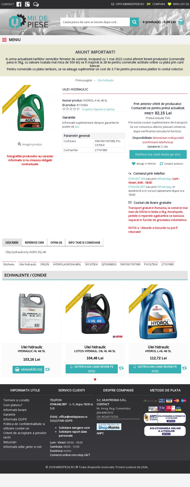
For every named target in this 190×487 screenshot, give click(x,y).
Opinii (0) (56, 242)
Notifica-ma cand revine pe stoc (158, 154)
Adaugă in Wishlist (146, 163)
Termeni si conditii (16, 400)
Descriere (12, 242)
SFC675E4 (91, 264)
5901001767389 (130, 264)
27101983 (167, 264)
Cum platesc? (12, 405)
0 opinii (87, 109)
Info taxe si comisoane (84, 242)
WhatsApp (164, 179)
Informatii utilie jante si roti (22, 447)
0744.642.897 (136, 187)
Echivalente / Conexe (25, 275)
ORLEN (44, 264)
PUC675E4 (150, 264)
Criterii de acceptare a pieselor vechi (24, 435)
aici (77, 127)
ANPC (100, 433)
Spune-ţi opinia (104, 109)
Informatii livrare (15, 410)
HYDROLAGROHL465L (67, 264)
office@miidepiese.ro (73, 417)
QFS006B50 (108, 264)
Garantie (9, 414)
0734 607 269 (136, 179)
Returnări (9, 442)
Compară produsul (173, 163)
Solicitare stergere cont (74, 428)
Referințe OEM (34, 242)
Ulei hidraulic (27, 264)
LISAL (144, 467)
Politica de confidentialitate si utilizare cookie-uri (24, 426)
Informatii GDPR (15, 419)
